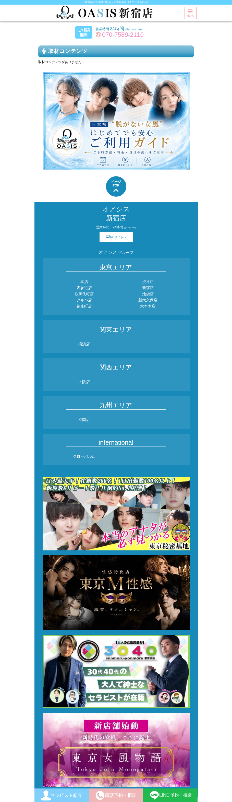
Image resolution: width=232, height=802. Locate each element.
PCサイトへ (116, 236)
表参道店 (84, 288)
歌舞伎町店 (84, 294)
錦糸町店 (84, 306)
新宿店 (148, 288)
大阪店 (84, 382)
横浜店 (84, 344)
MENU (190, 13)
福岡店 (84, 419)
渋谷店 (148, 281)
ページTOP (116, 187)
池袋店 (148, 294)
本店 (84, 281)
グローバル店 (84, 456)
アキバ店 (84, 300)
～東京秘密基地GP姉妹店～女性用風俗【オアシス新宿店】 (116, 2)
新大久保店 (147, 300)
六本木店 (147, 306)
